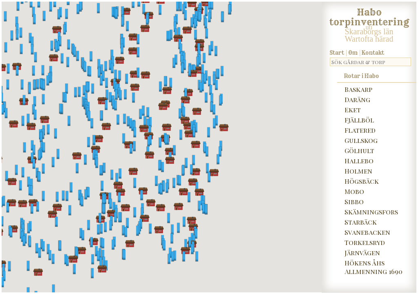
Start (337, 52)
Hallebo (359, 160)
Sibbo (354, 201)
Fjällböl (359, 120)
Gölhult (359, 150)
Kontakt (373, 52)
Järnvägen (362, 252)
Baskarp (358, 89)
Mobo (354, 191)
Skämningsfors (371, 211)
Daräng (357, 99)
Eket (353, 109)
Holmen (358, 171)
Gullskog (361, 140)
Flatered (360, 130)
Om (353, 52)
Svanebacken (367, 232)
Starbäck (361, 222)
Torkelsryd (365, 242)
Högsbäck (362, 181)
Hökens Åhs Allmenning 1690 (373, 267)
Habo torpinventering (369, 15)
